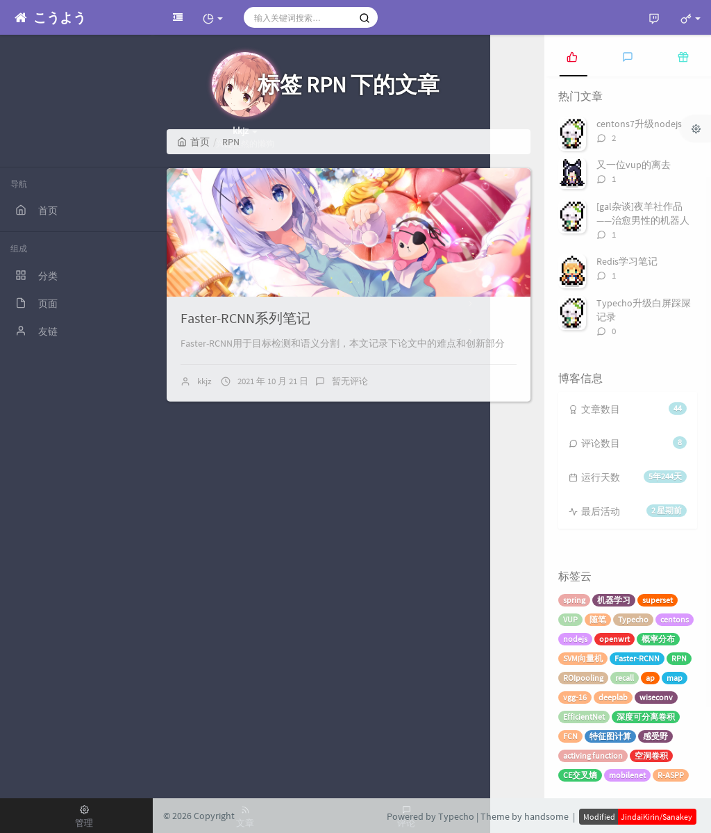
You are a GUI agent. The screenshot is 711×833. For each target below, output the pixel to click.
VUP (570, 619)
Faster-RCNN (637, 658)
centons (674, 619)
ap (650, 678)
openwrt (614, 639)
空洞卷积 (651, 755)
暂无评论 (350, 381)
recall (624, 678)
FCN (570, 736)
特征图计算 (610, 736)
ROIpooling (583, 678)
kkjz (204, 381)
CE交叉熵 (580, 775)
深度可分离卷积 (646, 716)
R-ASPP (671, 775)
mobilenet (627, 775)
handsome (546, 816)
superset (657, 600)
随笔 (597, 619)
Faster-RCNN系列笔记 (245, 318)
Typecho (633, 619)
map (675, 678)
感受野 (655, 736)
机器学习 (613, 600)
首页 (193, 141)
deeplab (613, 697)
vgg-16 (575, 697)
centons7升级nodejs (639, 123)
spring (574, 600)
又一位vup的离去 (633, 164)
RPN (679, 658)
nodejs (575, 639)
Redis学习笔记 (627, 261)
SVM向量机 (583, 658)
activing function (593, 755)
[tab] (572, 55)
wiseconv (656, 697)
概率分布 (658, 639)
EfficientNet (584, 716)
